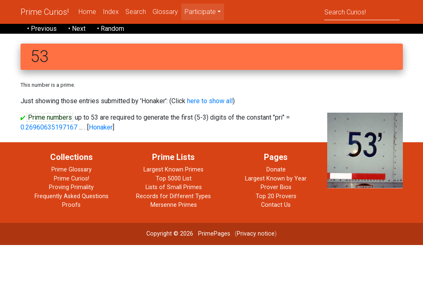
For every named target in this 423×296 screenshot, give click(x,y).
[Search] (362, 11)
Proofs (71, 204)
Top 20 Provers (276, 196)
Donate (276, 169)
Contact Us (276, 204)
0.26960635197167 (49, 127)
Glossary (165, 12)
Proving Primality (71, 187)
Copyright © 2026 (169, 233)
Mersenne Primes (173, 204)
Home (87, 12)
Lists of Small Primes (174, 187)
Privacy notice (256, 233)
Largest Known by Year (276, 178)
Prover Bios (276, 187)
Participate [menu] (200, 12)
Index (111, 12)
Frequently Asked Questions (72, 196)
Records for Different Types (173, 196)
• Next (77, 28)
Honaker (101, 127)
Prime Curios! (45, 12)
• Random (110, 28)
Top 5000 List (174, 178)
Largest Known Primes (173, 169)
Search (135, 12)
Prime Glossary (71, 169)
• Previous (42, 28)
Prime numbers (50, 117)
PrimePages (214, 233)
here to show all (210, 101)
